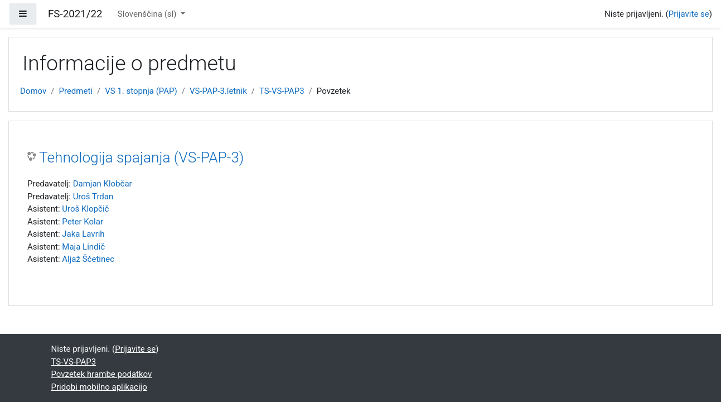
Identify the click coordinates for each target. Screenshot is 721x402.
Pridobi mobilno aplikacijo (99, 387)
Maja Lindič (83, 247)
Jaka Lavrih (83, 234)
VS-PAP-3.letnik (218, 91)
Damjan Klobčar (102, 184)
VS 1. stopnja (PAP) (141, 91)
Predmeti (75, 91)
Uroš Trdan (93, 197)
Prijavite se (689, 14)
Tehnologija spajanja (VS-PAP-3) (141, 157)
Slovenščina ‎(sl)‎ (148, 14)
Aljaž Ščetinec (88, 259)
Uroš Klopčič (85, 209)
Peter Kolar (82, 222)
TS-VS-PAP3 (281, 91)
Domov (33, 91)
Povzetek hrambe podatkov (101, 374)
